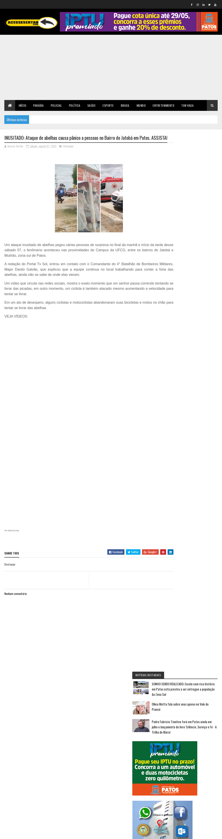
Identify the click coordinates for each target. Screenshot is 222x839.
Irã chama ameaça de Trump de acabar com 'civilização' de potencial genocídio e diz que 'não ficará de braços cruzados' (191, 381)
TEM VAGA (187, 105)
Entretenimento (163, 105)
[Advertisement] (111, 67)
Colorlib (20, 833)
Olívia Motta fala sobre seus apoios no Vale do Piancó (202, 183)
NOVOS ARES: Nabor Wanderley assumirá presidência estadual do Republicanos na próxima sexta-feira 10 (191, 469)
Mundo (141, 105)
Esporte (108, 105)
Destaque (68, 154)
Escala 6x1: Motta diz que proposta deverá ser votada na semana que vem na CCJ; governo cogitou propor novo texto (191, 585)
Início (22, 105)
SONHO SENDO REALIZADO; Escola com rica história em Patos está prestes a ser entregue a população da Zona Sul (192, 158)
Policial (56, 105)
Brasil (125, 105)
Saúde (91, 105)
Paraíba (38, 105)
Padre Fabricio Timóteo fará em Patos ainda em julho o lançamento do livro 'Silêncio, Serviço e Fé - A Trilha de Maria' (192, 209)
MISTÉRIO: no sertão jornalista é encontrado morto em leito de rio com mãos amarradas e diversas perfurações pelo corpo (192, 425)
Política (74, 105)
